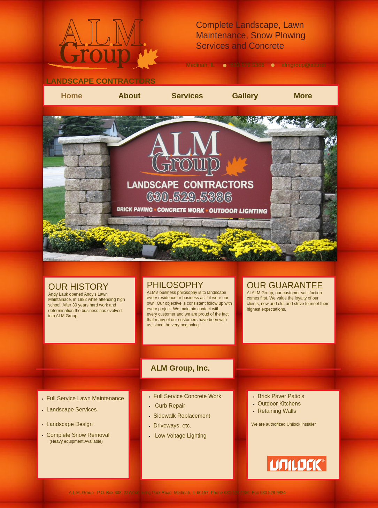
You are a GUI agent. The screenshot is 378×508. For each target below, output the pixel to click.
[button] (190, 188)
